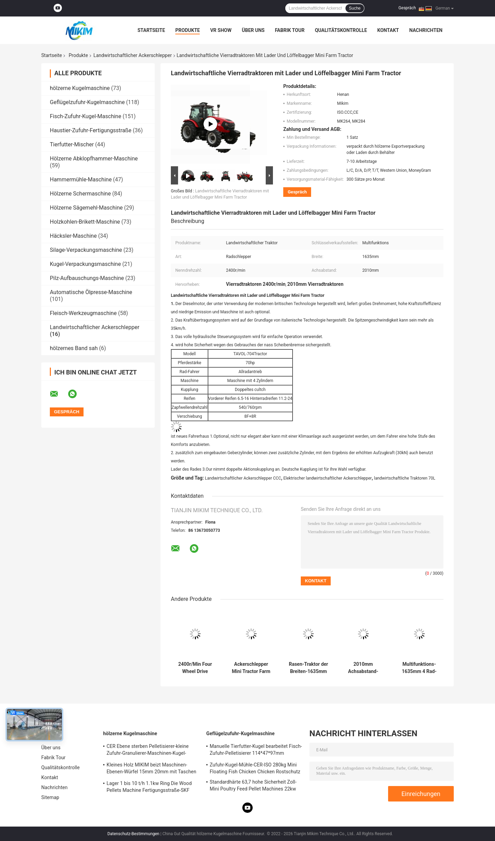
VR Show (220, 30)
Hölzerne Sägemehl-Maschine (86, 207)
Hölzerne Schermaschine (80, 193)
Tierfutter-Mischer (72, 144)
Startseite (151, 30)
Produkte (187, 30)
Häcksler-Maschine (73, 236)
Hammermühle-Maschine (81, 179)
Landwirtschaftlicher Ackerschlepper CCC (243, 478)
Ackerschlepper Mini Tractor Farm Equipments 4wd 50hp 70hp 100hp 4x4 (251, 667)
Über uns (253, 30)
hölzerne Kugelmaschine (80, 88)
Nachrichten (425, 30)
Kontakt (388, 30)
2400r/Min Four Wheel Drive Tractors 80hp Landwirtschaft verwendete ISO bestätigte (195, 667)
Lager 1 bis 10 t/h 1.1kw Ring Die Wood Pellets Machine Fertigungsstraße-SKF (149, 787)
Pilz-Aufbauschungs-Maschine (87, 278)
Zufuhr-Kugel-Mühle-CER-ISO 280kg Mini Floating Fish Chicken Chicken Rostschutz (255, 768)
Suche (355, 8)
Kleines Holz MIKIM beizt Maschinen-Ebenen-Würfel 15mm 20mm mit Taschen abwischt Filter (151, 769)
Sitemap (50, 797)
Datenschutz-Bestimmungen (133, 833)
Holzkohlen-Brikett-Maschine (85, 221)
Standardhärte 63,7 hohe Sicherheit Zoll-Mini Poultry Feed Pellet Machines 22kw (253, 785)
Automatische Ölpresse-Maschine (91, 292)
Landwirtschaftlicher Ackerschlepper (133, 55)
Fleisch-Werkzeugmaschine (83, 313)
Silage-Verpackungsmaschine (86, 250)
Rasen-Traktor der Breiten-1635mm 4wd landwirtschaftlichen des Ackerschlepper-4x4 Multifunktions (308, 667)
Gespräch (407, 7)
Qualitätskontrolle (341, 30)
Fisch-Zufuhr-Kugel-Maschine (85, 116)
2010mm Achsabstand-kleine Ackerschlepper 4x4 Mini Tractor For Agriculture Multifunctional (363, 667)
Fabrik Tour (290, 30)
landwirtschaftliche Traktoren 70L (404, 478)
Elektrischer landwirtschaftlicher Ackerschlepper (327, 478)
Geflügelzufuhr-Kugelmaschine (87, 102)
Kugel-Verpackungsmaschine (85, 264)
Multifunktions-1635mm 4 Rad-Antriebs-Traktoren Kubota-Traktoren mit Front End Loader (419, 667)
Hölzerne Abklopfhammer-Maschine (94, 158)
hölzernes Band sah (74, 348)
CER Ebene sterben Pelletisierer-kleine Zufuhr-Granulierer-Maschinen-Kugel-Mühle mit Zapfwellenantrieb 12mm (148, 750)
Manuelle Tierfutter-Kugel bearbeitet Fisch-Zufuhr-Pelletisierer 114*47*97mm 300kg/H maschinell (256, 750)
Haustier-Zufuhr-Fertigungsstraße (90, 130)
